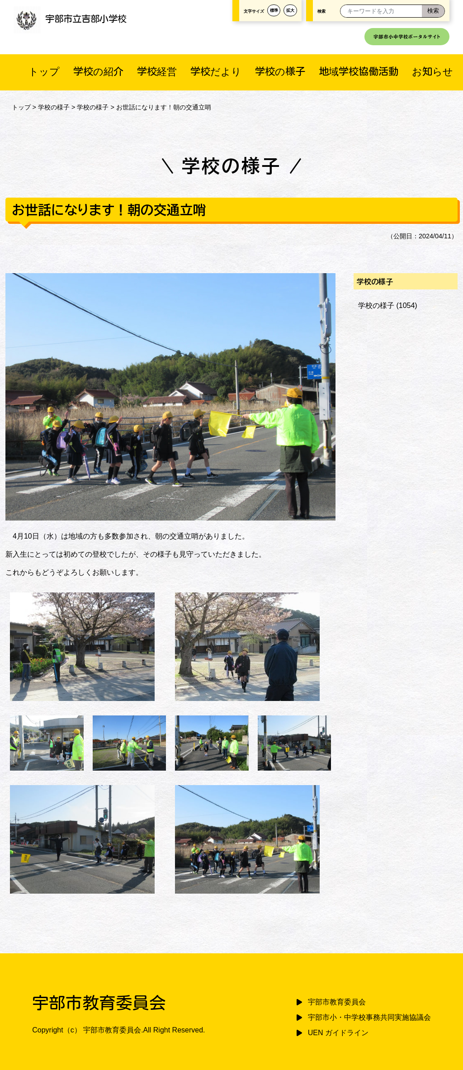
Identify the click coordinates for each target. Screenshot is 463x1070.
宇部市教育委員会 (337, 1002)
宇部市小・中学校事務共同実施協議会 (369, 1017)
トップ (44, 71)
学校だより (215, 71)
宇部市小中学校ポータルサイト (406, 36)
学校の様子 (280, 71)
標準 (274, 10)
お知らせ (432, 71)
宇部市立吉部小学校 (70, 18)
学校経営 (157, 71)
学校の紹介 (98, 71)
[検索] (433, 11)
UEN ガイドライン (338, 1033)
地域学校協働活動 (358, 71)
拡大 (290, 10)
